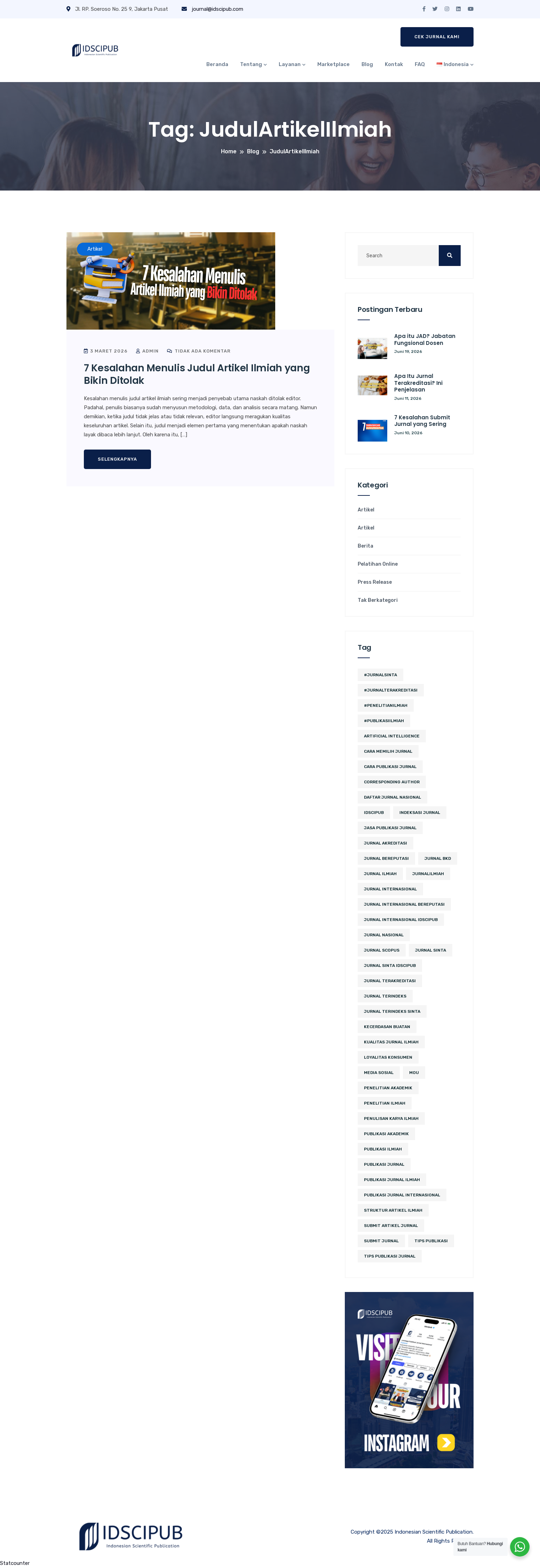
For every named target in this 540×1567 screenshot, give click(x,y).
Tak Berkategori (378, 600)
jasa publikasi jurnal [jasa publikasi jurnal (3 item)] (390, 827)
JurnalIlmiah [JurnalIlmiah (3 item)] (428, 873)
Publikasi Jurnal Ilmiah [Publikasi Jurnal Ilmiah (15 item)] (392, 1179)
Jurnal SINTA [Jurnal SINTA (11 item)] (430, 950)
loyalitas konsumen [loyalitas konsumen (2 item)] (388, 1057)
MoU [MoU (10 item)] (414, 1072)
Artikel (366, 510)
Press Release (375, 582)
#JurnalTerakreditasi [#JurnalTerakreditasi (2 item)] (391, 690)
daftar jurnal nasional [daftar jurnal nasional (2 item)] (392, 797)
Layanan (290, 64)
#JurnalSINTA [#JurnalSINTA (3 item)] (380, 674)
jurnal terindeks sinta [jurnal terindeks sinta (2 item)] (392, 1011)
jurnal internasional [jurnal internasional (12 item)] (390, 889)
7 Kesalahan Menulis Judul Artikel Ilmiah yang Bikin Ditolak (197, 374)
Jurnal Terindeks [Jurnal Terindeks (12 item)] (385, 996)
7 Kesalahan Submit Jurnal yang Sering (422, 421)
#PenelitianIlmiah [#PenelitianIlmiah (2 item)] (385, 705)
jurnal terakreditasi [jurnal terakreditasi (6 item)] (390, 980)
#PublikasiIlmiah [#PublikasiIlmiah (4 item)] (384, 720)
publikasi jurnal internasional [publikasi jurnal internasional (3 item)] (402, 1195)
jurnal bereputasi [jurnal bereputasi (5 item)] (386, 858)
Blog (367, 64)
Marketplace (333, 64)
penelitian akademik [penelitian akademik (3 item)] (388, 1087)
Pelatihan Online (378, 564)
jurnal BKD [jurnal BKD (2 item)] (437, 858)
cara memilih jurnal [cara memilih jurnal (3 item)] (388, 751)
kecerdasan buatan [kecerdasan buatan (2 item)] (387, 1026)
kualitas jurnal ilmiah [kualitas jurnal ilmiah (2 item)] (391, 1042)
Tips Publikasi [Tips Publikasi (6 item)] (431, 1240)
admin (147, 351)
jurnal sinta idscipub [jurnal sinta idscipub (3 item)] (390, 965)
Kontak (394, 64)
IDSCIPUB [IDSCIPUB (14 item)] (374, 812)
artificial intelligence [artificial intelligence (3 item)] (392, 736)
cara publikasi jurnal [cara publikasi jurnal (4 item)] (390, 766)
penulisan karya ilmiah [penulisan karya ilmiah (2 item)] (391, 1118)
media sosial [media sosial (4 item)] (379, 1072)
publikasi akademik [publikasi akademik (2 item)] (386, 1133)
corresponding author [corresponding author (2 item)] (392, 782)
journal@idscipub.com (212, 9)
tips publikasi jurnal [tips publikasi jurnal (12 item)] (389, 1256)
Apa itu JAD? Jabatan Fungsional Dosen (424, 339)
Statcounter (15, 1563)
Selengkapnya (117, 459)
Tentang (251, 64)
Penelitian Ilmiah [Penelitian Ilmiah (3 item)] (384, 1103)
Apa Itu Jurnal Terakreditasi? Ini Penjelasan (418, 382)
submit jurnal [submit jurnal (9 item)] (381, 1240)
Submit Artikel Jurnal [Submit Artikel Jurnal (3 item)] (391, 1225)
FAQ (420, 64)
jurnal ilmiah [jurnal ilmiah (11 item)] (380, 873)
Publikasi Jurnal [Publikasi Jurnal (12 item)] (384, 1164)
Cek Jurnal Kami (437, 36)
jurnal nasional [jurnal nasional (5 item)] (384, 934)
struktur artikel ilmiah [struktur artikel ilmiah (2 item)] (393, 1210)
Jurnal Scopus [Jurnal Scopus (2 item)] (381, 950)
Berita (365, 546)
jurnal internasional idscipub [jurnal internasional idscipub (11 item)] (401, 919)
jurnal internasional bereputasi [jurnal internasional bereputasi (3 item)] (404, 904)
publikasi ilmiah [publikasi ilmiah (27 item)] (383, 1149)
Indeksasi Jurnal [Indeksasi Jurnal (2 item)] (419, 812)
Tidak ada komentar (199, 351)
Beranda (217, 64)
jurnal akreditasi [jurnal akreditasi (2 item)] (385, 843)
